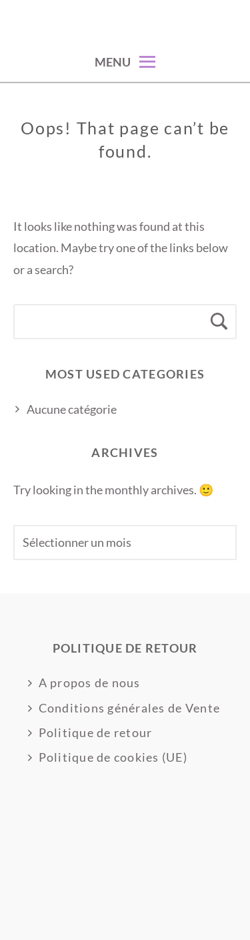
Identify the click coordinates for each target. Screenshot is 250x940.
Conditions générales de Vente (130, 708)
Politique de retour (96, 732)
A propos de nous (90, 682)
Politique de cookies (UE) (113, 757)
